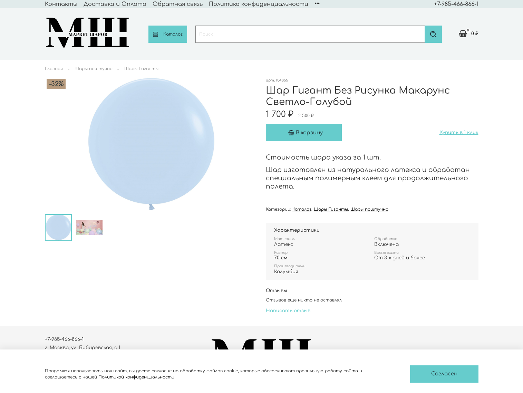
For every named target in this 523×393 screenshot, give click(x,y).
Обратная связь (178, 4)
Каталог (168, 34)
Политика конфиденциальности (258, 4)
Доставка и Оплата (115, 4)
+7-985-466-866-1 (456, 4)
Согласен (444, 374)
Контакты (61, 4)
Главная (54, 68)
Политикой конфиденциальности (136, 377)
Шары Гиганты (141, 68)
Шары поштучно (94, 68)
